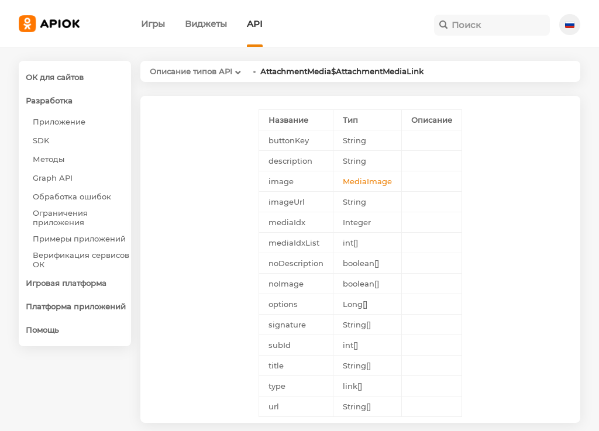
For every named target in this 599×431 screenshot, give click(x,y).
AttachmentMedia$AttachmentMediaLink (342, 71)
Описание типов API (191, 71)
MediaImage (367, 181)
